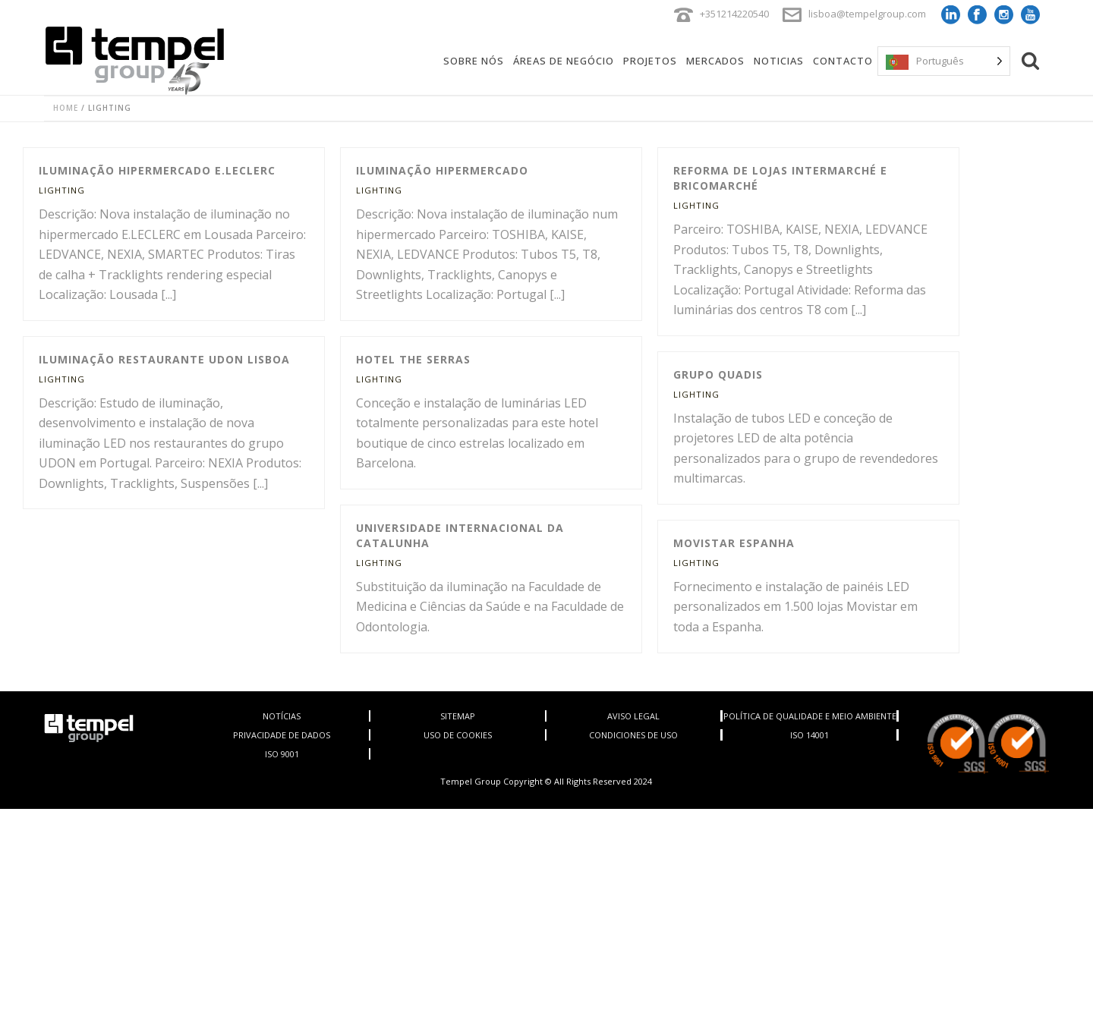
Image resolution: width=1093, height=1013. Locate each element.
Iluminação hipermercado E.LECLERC (157, 170)
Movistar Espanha (734, 543)
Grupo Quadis (718, 374)
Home (65, 107)
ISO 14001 (809, 735)
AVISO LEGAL (633, 716)
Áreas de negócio (563, 61)
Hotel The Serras (413, 359)
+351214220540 (734, 13)
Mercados (715, 61)
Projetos (650, 61)
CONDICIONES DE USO (633, 735)
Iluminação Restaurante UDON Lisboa (164, 359)
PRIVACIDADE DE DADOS (281, 735)
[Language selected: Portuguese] (943, 61)
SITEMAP (457, 716)
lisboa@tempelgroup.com (867, 13)
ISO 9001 (282, 754)
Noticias (779, 61)
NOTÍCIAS (282, 716)
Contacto (843, 61)
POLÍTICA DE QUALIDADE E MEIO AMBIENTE (809, 716)
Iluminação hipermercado (442, 170)
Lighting (62, 190)
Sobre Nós (473, 61)
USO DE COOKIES (458, 735)
